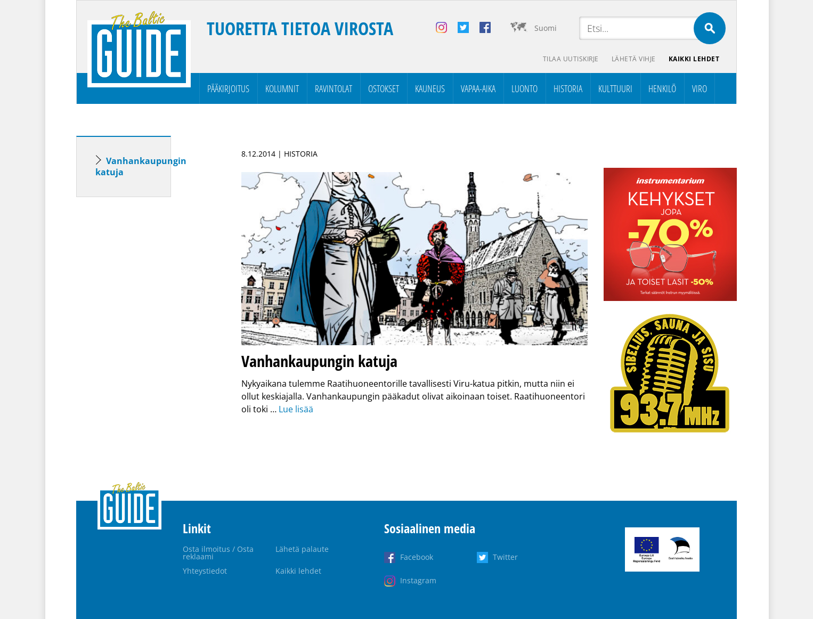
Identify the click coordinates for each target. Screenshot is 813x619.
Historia (568, 88)
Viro (699, 88)
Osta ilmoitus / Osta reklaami (218, 552)
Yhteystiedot (205, 571)
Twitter (505, 557)
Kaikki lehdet (694, 58)
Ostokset (383, 88)
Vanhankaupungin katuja (140, 166)
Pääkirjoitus (228, 88)
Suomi (545, 28)
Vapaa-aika (478, 88)
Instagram (418, 580)
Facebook (416, 557)
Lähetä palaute (302, 549)
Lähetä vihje (634, 58)
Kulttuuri (615, 88)
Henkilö (662, 88)
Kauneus (430, 88)
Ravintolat (333, 88)
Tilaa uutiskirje (571, 58)
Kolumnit (282, 88)
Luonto (524, 88)
